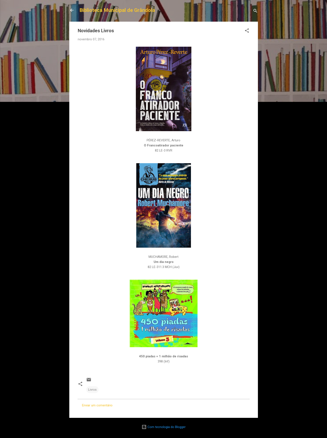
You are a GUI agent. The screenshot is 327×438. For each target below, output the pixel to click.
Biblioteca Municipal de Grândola (117, 10)
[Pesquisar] (255, 11)
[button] (246, 31)
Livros (92, 390)
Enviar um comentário (97, 405)
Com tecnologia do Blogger (164, 427)
